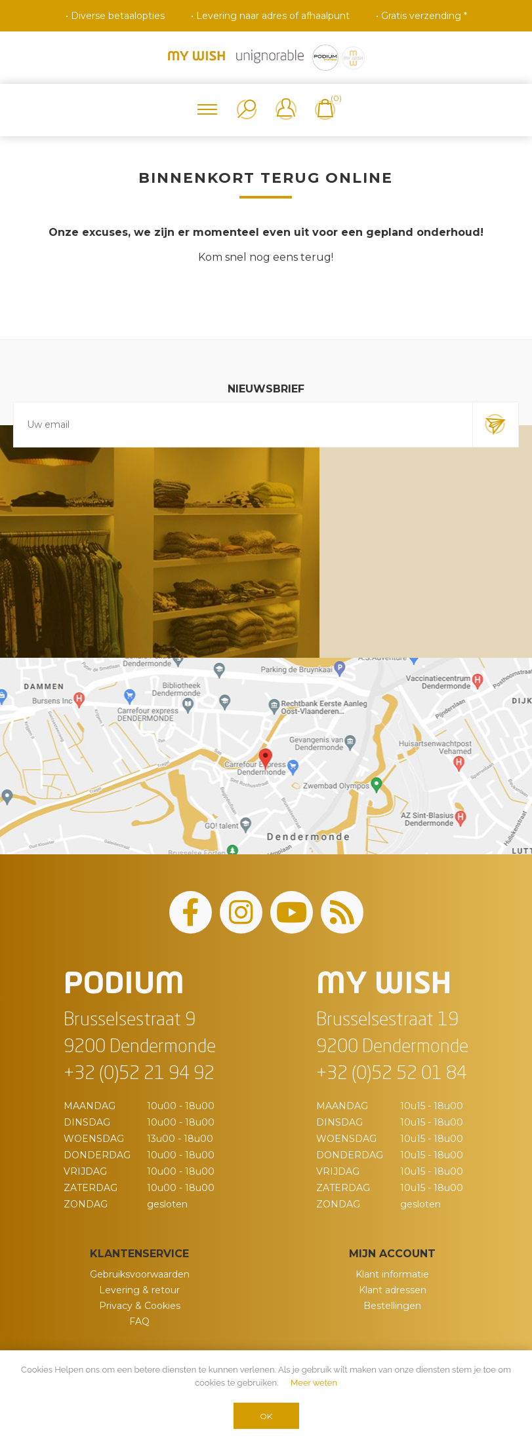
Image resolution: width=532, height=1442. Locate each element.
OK (266, 1416)
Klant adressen (392, 1290)
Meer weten (314, 1383)
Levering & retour (139, 1290)
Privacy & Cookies (139, 1306)
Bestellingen (392, 1306)
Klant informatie (392, 1274)
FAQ (139, 1321)
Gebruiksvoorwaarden (140, 1274)
